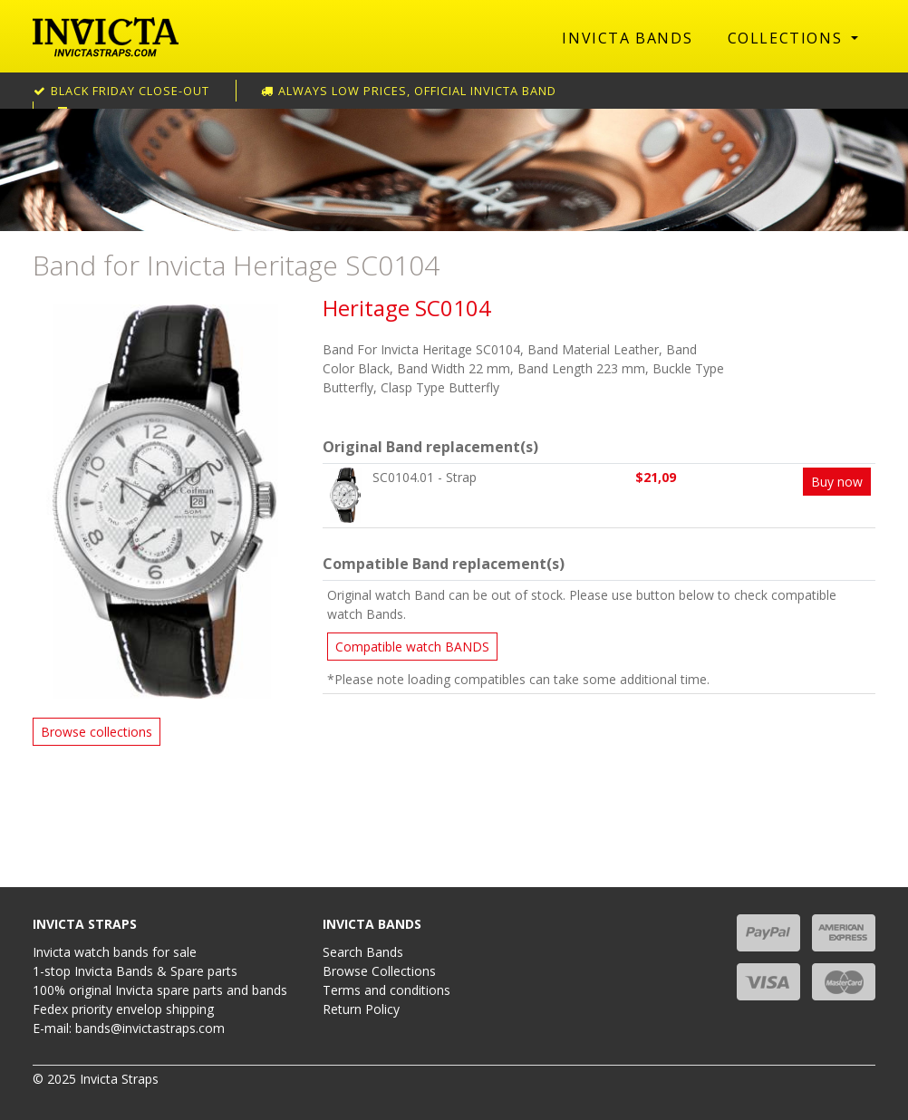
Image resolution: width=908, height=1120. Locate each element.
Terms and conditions (386, 990)
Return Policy (361, 1009)
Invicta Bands (627, 38)
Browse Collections (379, 971)
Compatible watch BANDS (412, 646)
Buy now (837, 481)
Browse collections (96, 731)
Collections (787, 38)
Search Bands (363, 952)
